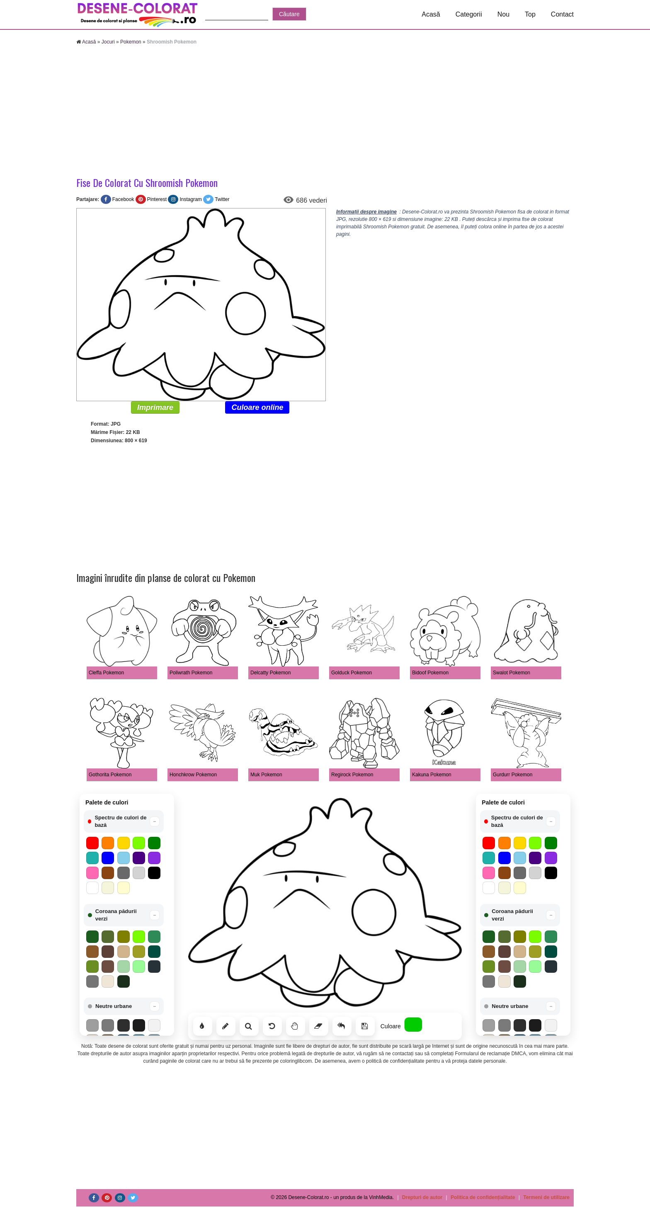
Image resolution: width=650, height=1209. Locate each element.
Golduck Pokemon (351, 673)
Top (530, 14)
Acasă (431, 14)
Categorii (469, 14)
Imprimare (155, 407)
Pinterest (157, 199)
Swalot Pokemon (511, 673)
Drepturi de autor (422, 1197)
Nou (503, 14)
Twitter (222, 199)
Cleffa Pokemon (106, 673)
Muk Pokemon (266, 775)
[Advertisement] (325, 112)
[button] (124, 821)
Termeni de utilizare (546, 1197)
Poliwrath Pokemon (191, 673)
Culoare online (257, 407)
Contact (562, 14)
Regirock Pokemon (352, 775)
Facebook (123, 199)
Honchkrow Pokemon (193, 775)
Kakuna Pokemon (431, 775)
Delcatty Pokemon (270, 673)
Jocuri (108, 42)
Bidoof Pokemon (430, 673)
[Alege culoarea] (413, 1024)
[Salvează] (365, 1026)
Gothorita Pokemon (110, 775)
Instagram (190, 199)
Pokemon (130, 42)
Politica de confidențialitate (483, 1197)
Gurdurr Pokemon (512, 775)
